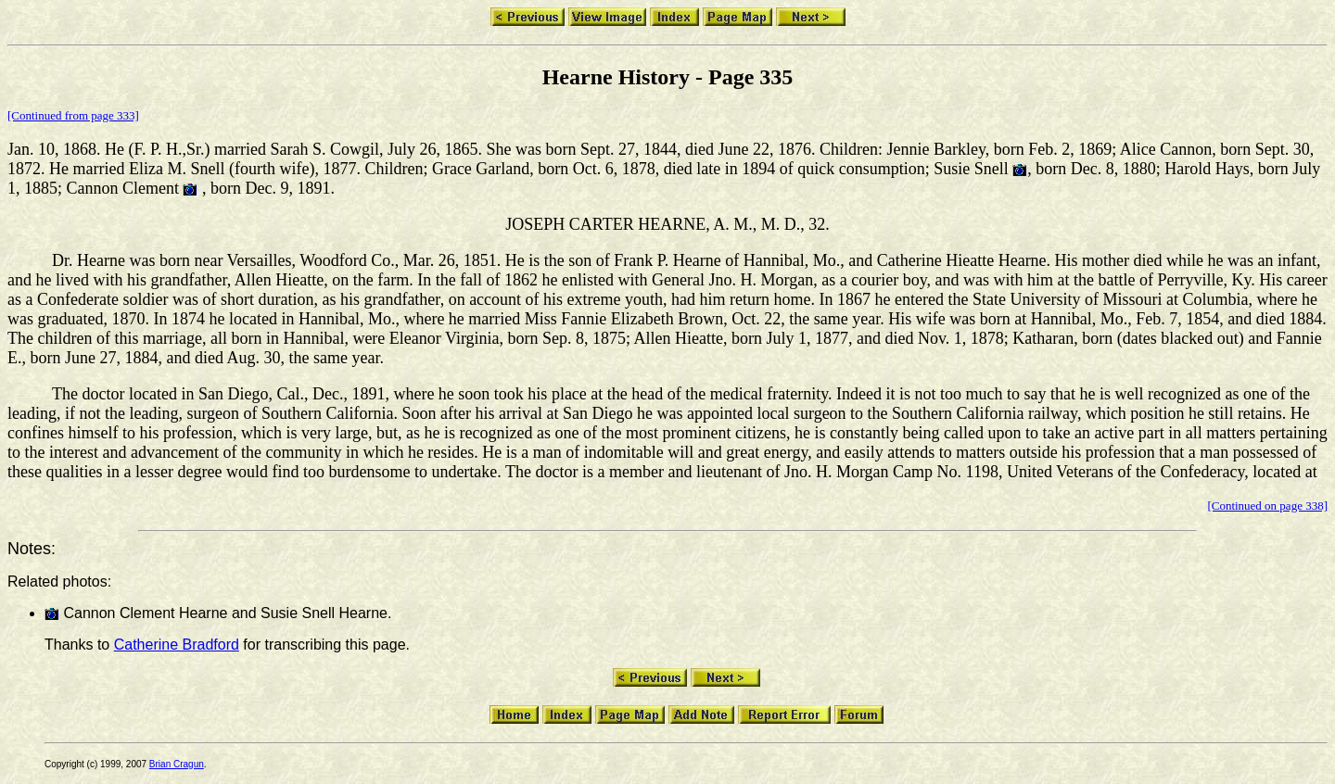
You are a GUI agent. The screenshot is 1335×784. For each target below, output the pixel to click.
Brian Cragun (176, 764)
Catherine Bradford (176, 644)
